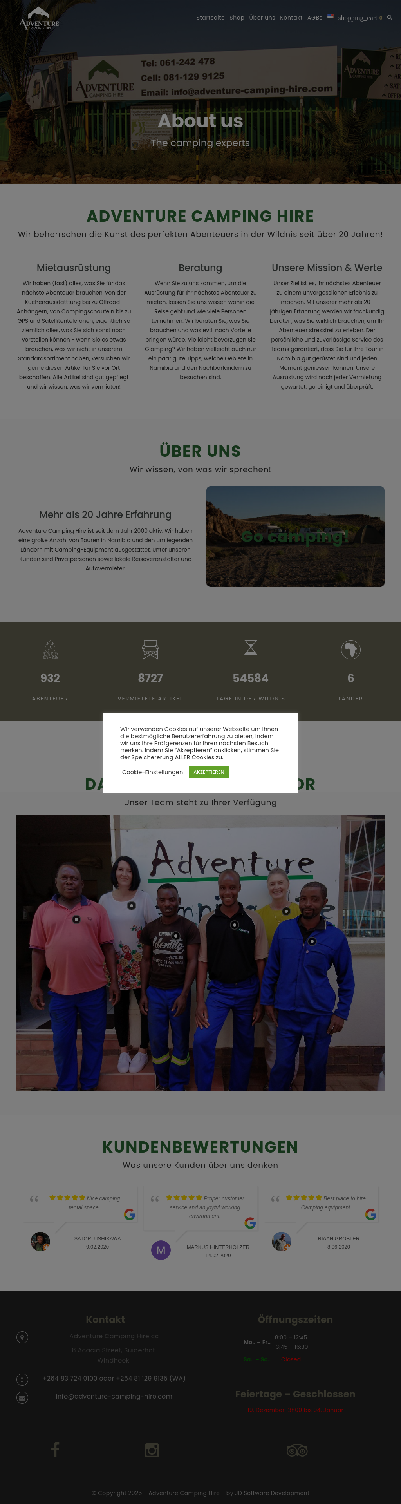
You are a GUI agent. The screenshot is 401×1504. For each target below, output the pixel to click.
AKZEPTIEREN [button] (208, 772)
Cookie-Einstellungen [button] (152, 772)
